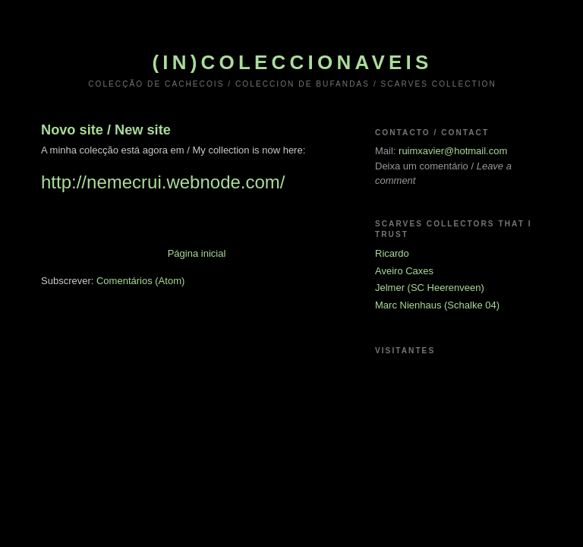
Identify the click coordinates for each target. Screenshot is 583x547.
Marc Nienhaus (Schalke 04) (437, 305)
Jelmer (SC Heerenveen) (429, 287)
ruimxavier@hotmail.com (453, 151)
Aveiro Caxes (404, 271)
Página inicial (197, 253)
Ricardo (392, 253)
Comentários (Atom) (140, 280)
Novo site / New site (106, 130)
